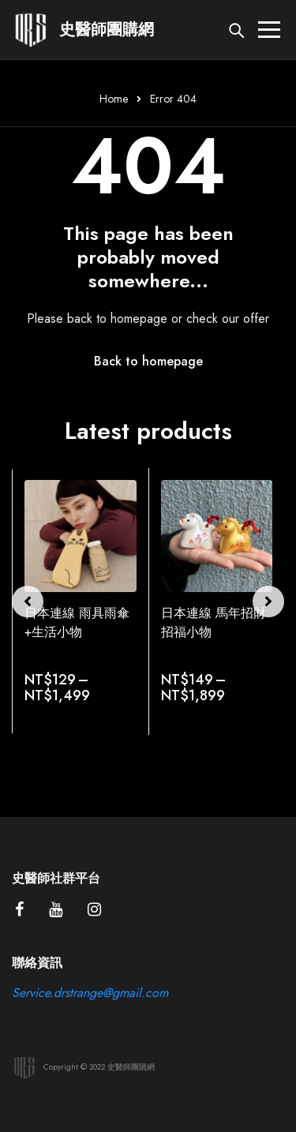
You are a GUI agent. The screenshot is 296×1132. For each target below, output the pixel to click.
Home (113, 99)
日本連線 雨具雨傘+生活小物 (76, 622)
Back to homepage (148, 361)
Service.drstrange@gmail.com (90, 993)
